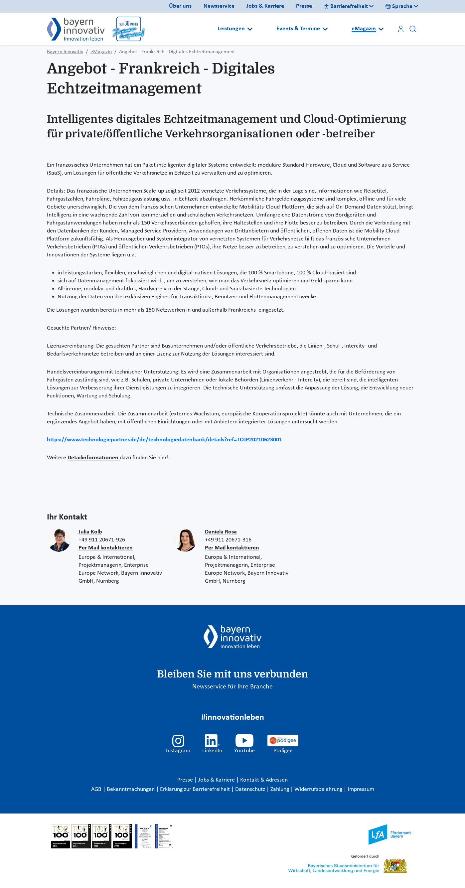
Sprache (399, 6)
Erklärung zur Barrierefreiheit (195, 789)
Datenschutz (250, 789)
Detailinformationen (94, 458)
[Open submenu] (249, 29)
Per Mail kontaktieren (105, 548)
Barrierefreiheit (346, 6)
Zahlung (280, 789)
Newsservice (219, 6)
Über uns (180, 6)
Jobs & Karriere (265, 6)
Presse (304, 6)
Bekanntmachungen (131, 789)
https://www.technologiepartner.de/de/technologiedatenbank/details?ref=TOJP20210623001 (164, 440)
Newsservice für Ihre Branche (232, 686)
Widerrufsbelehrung (319, 789)
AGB (97, 789)
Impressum (361, 789)
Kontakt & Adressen (264, 780)
